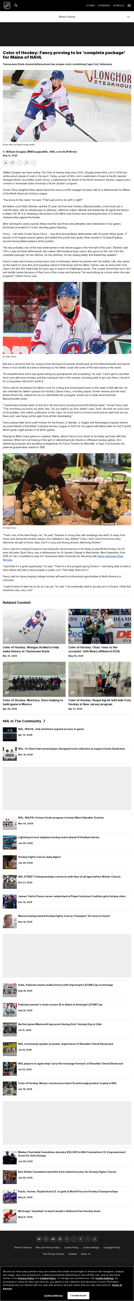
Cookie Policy (48, 1278)
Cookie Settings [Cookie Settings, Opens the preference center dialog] (53, 1295)
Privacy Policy (26, 1278)
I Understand (78, 1295)
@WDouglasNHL (37, 151)
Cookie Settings (104, 1278)
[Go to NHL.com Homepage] (7, 5)
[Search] (16, 5)
